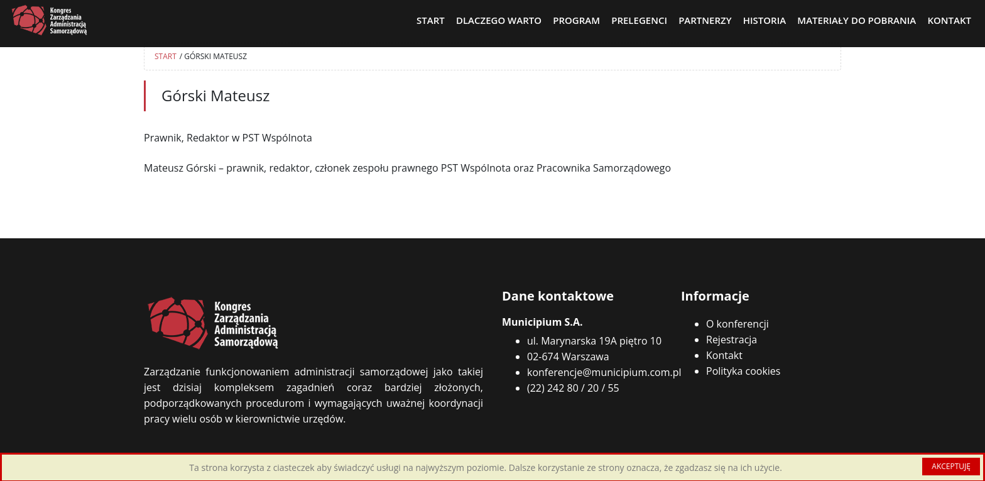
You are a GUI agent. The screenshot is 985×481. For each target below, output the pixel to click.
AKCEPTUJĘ (951, 466)
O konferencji (737, 324)
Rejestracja (731, 339)
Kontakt (724, 355)
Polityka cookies (743, 371)
